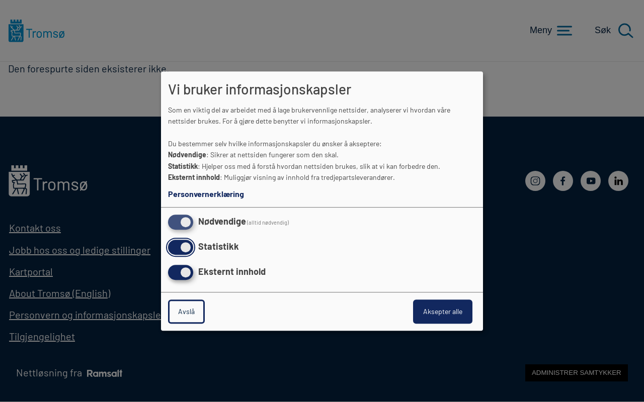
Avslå (186, 311)
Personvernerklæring (206, 193)
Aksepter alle (442, 311)
